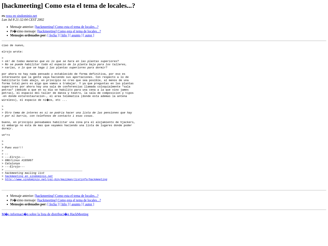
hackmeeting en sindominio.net (29, 202)
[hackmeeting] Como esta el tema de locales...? (66, 27)
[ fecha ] (53, 35)
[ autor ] (88, 35)
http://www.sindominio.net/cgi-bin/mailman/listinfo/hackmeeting (56, 206)
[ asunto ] (76, 35)
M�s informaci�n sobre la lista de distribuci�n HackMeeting (45, 242)
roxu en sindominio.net (21, 16)
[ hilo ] (64, 35)
